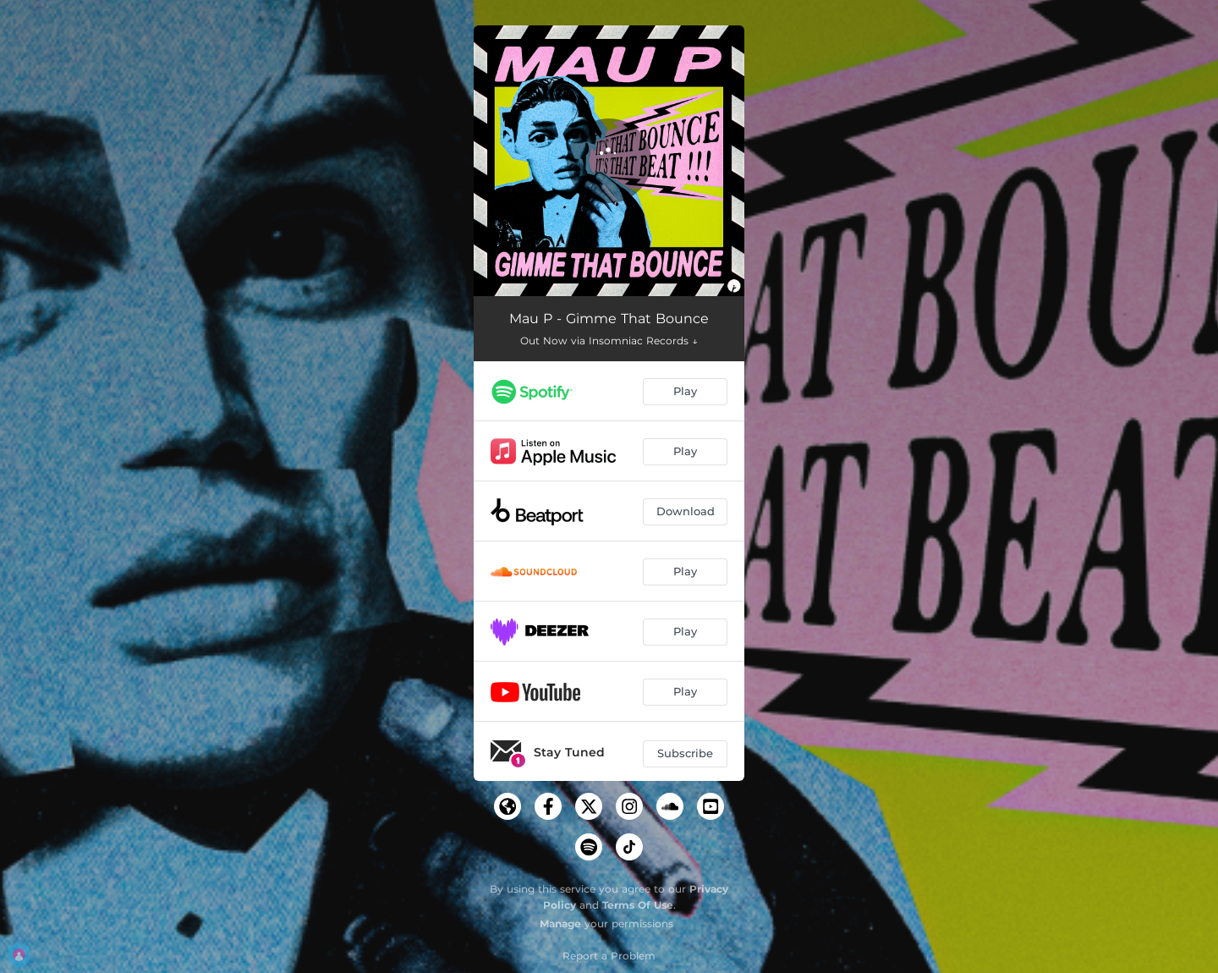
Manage (560, 923)
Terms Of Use (637, 905)
